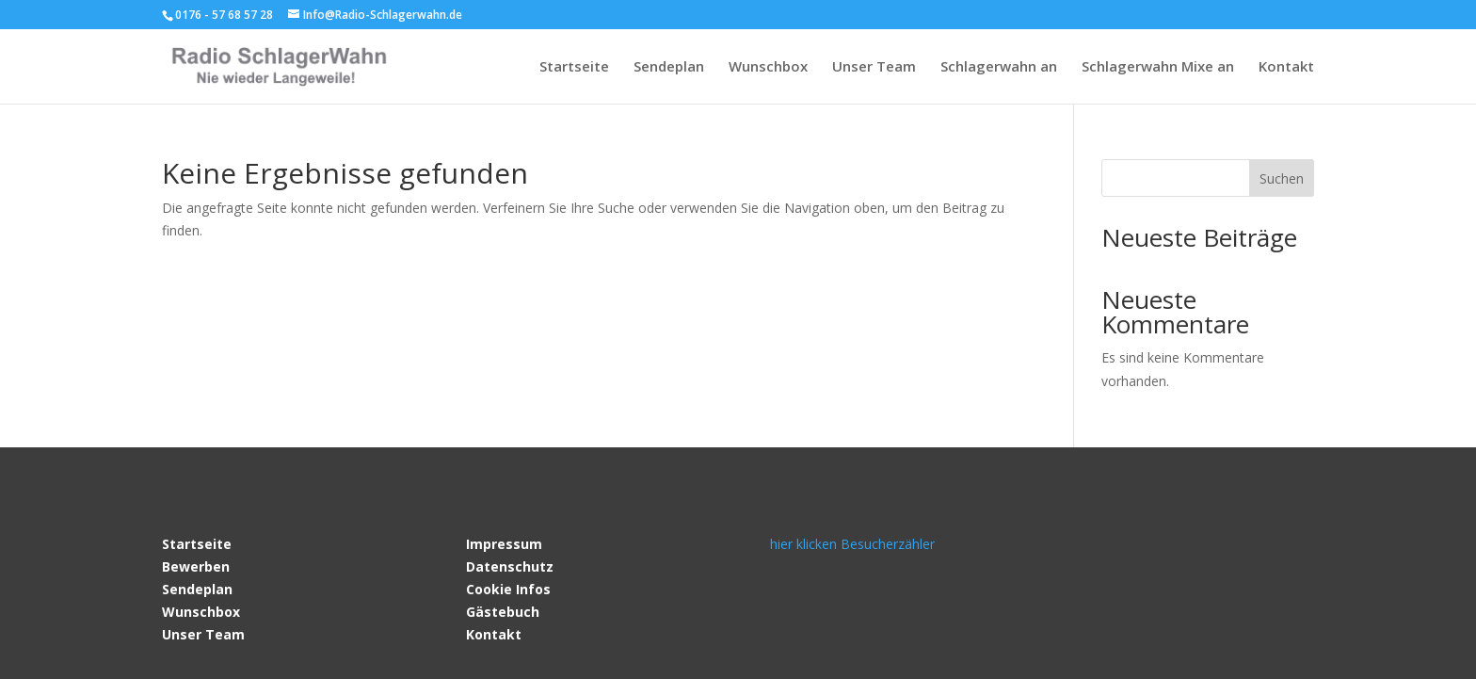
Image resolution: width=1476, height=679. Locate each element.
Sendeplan (669, 67)
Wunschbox (768, 67)
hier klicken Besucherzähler (852, 544)
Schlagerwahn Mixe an (1158, 67)
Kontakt (1286, 67)
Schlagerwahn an (998, 67)
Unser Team (874, 67)
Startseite (574, 67)
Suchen (1281, 178)
